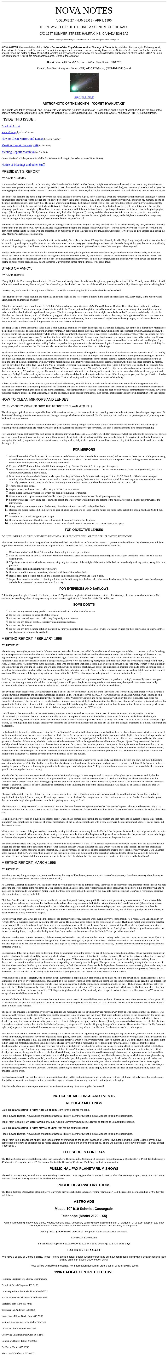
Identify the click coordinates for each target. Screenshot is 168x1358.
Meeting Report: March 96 (18, 151)
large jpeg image (84, 97)
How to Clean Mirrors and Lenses (23, 138)
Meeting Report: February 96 (20, 145)
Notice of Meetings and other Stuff (23, 164)
